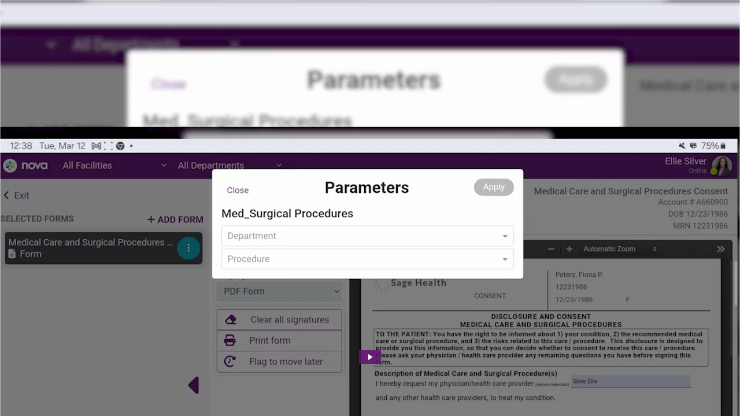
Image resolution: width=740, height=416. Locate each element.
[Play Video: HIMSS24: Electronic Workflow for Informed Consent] (370, 357)
